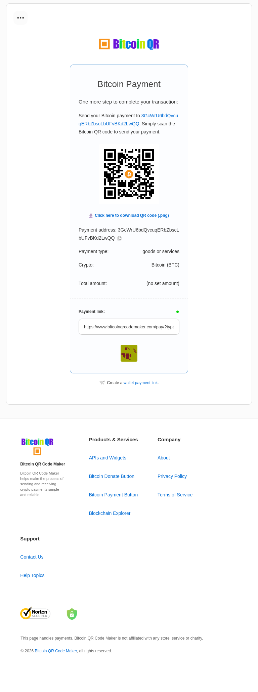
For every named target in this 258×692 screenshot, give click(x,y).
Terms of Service (175, 494)
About (164, 457)
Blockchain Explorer (110, 513)
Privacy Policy (172, 476)
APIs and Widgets (107, 457)
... (21, 15)
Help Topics (32, 575)
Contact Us (31, 557)
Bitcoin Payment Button (113, 494)
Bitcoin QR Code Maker (56, 651)
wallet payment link (141, 382)
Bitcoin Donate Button (111, 476)
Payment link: (92, 311)
